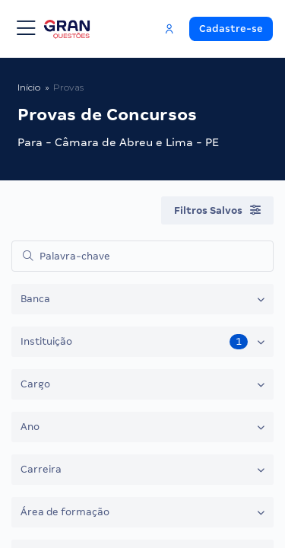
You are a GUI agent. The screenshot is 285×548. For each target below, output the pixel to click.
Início (28, 87)
